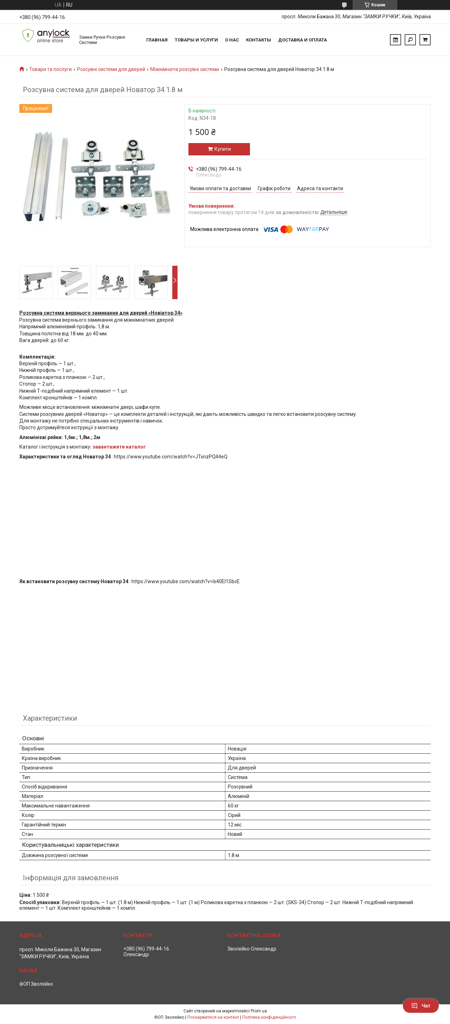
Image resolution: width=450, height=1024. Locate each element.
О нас (232, 40)
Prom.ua (259, 1011)
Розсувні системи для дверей (111, 69)
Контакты (258, 40)
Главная (157, 40)
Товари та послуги (50, 69)
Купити (222, 149)
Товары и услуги (196, 40)
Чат (420, 1006)
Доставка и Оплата (302, 40)
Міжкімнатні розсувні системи (184, 69)
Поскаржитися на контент (213, 1017)
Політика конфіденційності (269, 1017)
